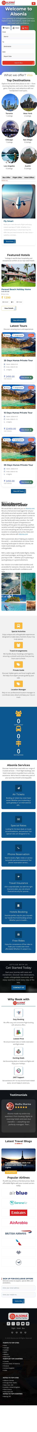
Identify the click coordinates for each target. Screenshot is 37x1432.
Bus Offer (6, 177)
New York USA (8, 1392)
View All (4, 180)
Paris (5, 1345)
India (5, 1370)
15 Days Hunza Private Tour (18, 413)
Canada (6, 1361)
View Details (8, 308)
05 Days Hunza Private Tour (18, 465)
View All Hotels (18, 320)
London (6, 1350)
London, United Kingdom (11, 1387)
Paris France (7, 1389)
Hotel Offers (29, 177)
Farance (6, 1366)
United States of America (11, 1364)
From (4, 32)
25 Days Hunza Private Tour (18, 360)
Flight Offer (17, 177)
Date (4, 52)
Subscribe (18, 1301)
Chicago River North (10, 1383)
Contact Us (18, 987)
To (3, 42)
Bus (23, 1328)
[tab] (6, 28)
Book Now (10, 241)
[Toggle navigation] (34, 3)
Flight (13, 1328)
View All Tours (18, 491)
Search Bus (18, 63)
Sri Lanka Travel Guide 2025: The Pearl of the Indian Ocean (18, 1165)
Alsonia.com (30, 508)
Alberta (6, 1354)
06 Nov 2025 (11, 1172)
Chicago (6, 1348)
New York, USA (8, 1385)
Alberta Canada (8, 1380)
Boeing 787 (7, 1396)
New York (6, 1357)
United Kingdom (8, 1368)
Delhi (5, 1352)
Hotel (19, 1328)
